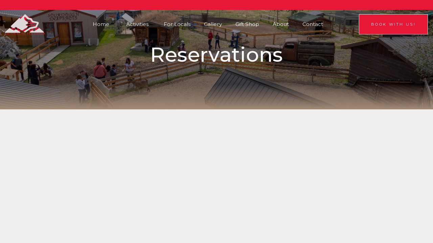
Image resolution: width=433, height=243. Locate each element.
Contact (312, 24)
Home (101, 24)
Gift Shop (247, 24)
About (281, 24)
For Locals (177, 24)
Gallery (213, 24)
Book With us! (393, 24)
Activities (137, 24)
